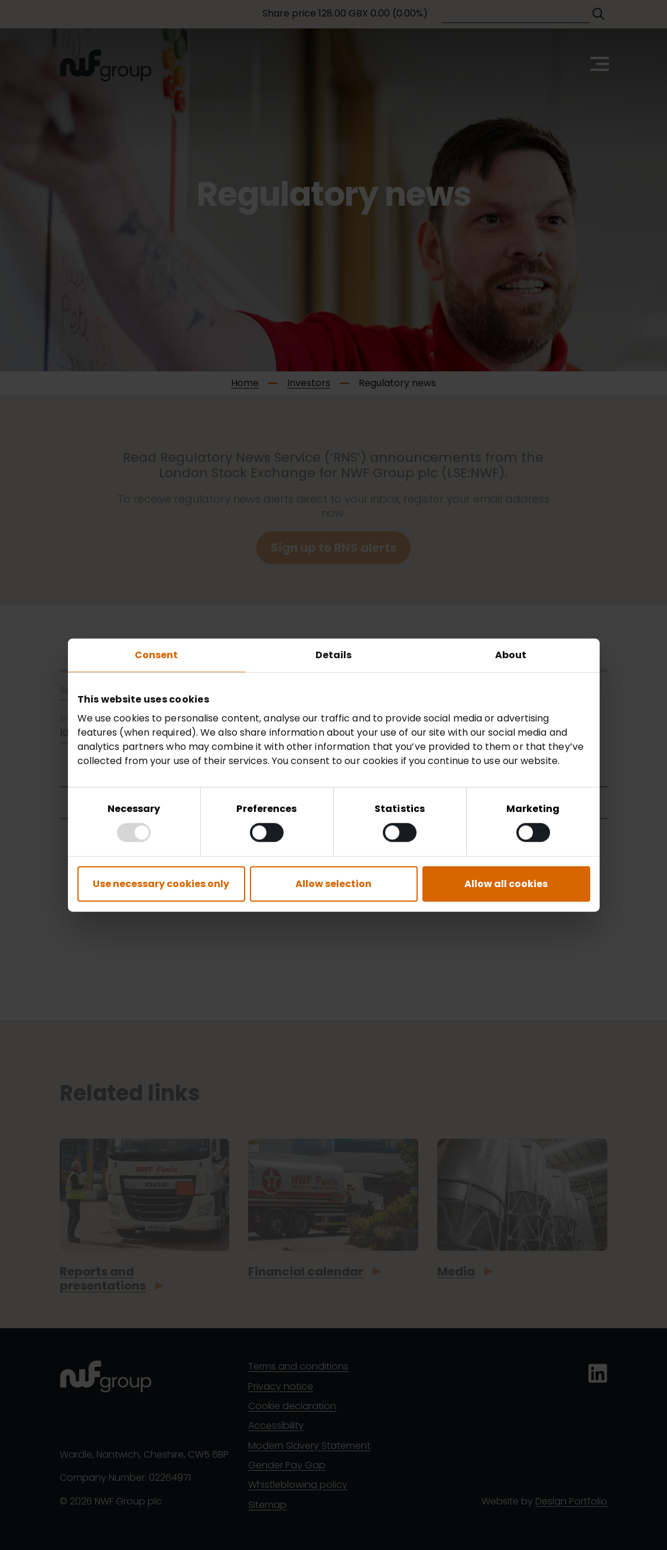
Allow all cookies (506, 884)
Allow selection (333, 884)
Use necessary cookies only (161, 884)
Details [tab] (333, 654)
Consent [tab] (156, 654)
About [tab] (511, 654)
